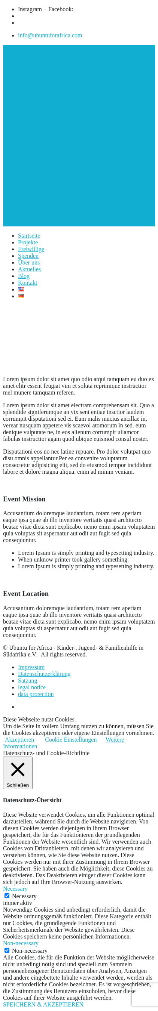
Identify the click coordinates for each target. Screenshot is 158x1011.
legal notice (32, 687)
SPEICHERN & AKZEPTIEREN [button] (43, 1004)
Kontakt (27, 282)
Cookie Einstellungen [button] (71, 739)
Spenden (28, 256)
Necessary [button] (15, 888)
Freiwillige (31, 249)
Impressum (31, 667)
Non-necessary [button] (21, 943)
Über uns (29, 262)
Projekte (28, 242)
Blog (24, 276)
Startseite (29, 235)
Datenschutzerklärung (44, 674)
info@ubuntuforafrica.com (50, 35)
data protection (36, 694)
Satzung (27, 680)
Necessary (24, 896)
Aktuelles (29, 269)
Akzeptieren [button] (19, 739)
